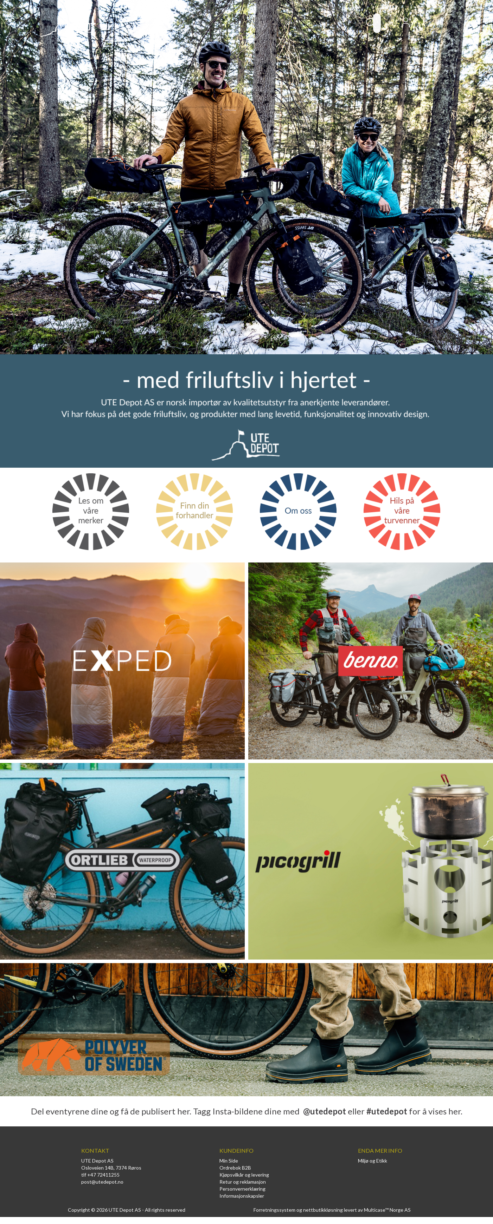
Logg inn (406, 24)
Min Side (228, 1161)
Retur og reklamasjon (242, 1182)
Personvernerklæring (242, 1189)
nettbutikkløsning (323, 1210)
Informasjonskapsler (241, 1196)
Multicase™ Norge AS (387, 1210)
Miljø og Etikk (372, 1161)
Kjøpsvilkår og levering (244, 1175)
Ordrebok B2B (235, 1168)
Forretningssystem (274, 1210)
